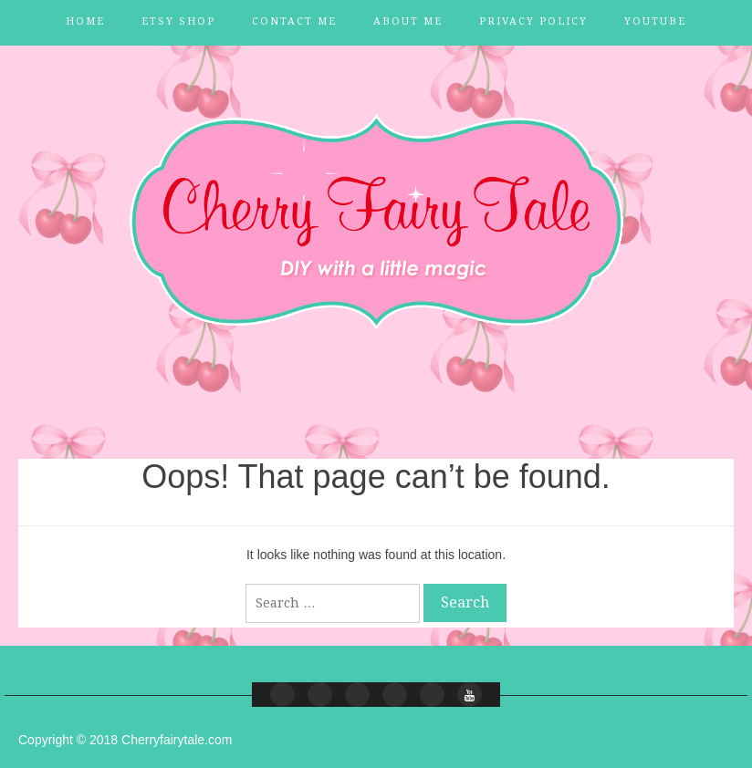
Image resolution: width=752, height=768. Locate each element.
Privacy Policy (533, 21)
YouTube (655, 21)
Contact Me (294, 21)
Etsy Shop (178, 21)
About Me (408, 21)
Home (85, 21)
